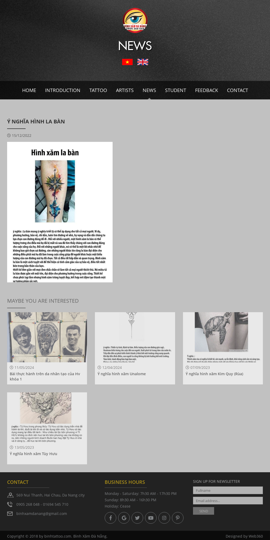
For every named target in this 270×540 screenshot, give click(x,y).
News (149, 90)
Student (175, 90)
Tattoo (98, 90)
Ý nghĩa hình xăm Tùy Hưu (33, 453)
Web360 (256, 536)
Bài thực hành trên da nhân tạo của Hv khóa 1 (45, 376)
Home (29, 90)
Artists (125, 90)
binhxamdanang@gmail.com (41, 513)
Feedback (206, 90)
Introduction (62, 90)
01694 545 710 (55, 504)
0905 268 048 (28, 504)
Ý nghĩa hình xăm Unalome (122, 373)
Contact (237, 90)
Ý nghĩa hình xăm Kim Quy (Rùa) (214, 373)
